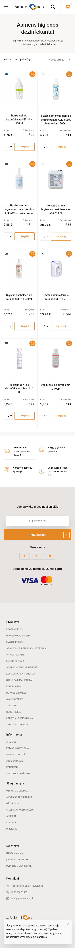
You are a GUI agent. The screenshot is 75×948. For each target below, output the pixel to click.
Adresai (11, 816)
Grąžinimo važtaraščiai (20, 810)
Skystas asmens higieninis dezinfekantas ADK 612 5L (55, 209)
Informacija (14, 734)
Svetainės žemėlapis (18, 773)
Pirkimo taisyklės (16, 754)
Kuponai (11, 822)
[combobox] (59, 59)
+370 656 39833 (19, 892)
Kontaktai (12, 767)
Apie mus (11, 742)
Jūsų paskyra (15, 783)
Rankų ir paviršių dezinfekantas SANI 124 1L (19, 388)
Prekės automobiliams (19, 718)
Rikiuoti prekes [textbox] (56, 59)
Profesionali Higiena (18, 635)
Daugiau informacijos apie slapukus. (26, 937)
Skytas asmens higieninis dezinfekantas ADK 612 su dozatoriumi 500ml (56, 119)
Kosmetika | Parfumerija (20, 674)
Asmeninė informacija (19, 797)
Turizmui (11, 705)
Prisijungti (12, 829)
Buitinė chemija (15, 661)
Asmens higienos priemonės (22, 667)
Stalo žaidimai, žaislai (19, 680)
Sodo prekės (13, 712)
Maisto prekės (14, 642)
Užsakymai (12, 803)
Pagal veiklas (14, 629)
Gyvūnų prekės (15, 699)
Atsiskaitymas (14, 761)
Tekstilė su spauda (17, 724)
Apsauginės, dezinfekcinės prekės (26, 648)
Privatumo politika (17, 748)
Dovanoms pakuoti (17, 693)
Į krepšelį (24, 146)
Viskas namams (15, 654)
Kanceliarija (14, 686)
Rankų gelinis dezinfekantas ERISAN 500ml (19, 119)
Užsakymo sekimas (17, 791)
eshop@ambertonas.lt (22, 898)
